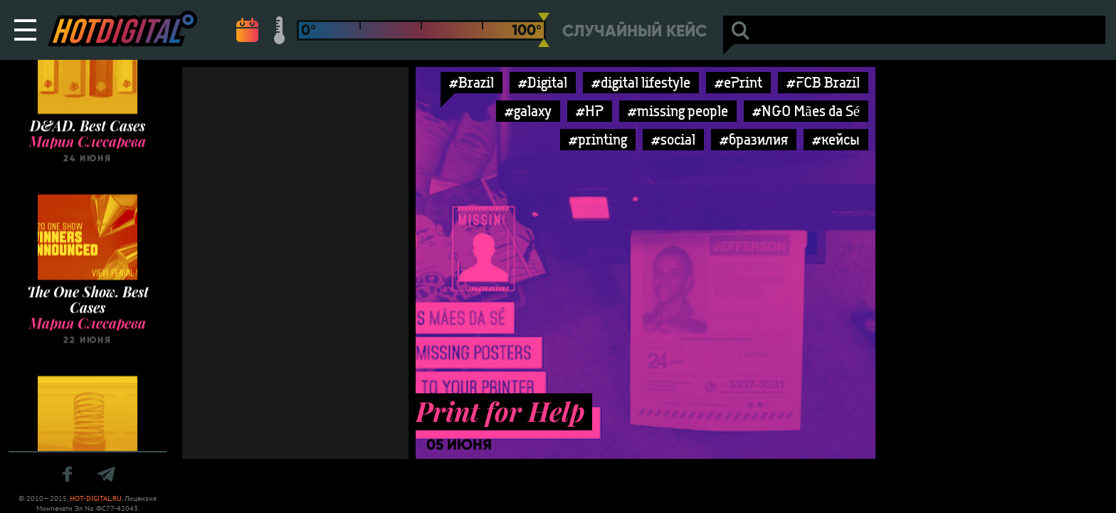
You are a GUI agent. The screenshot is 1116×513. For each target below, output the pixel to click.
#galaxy (528, 110)
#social (673, 139)
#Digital (542, 82)
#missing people (678, 110)
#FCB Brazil (823, 82)
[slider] (544, 30)
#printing (598, 139)
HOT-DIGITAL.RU (96, 498)
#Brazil (471, 82)
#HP (590, 110)
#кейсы (836, 139)
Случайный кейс (634, 31)
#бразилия (754, 139)
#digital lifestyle (640, 82)
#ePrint (738, 82)
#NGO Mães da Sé (806, 110)
